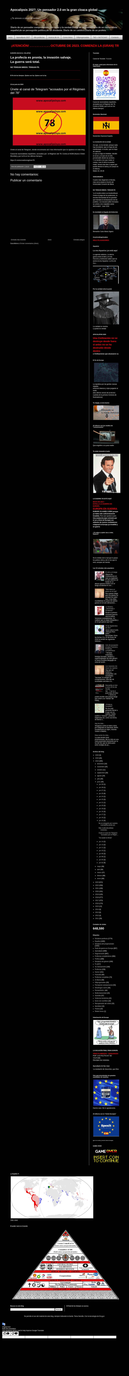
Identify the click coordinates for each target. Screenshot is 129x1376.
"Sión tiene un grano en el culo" (111, 590)
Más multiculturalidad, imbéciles (106, 829)
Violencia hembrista (101, 998)
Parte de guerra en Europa (104, 948)
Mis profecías (39, 37)
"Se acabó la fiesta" (105, 838)
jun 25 (101, 793)
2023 (97, 882)
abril (98, 869)
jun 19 (101, 808)
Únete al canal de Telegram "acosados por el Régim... (108, 834)
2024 (97, 761)
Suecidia (98, 996)
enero (99, 878)
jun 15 (101, 820)
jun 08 (101, 857)
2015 (97, 906)
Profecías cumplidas (102, 977)
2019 (97, 894)
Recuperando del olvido (103, 1003)
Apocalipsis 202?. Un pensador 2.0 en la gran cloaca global (53, 9)
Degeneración (99, 954)
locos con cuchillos (101, 1001)
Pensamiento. (99, 990)
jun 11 (101, 848)
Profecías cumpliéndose (103, 956)
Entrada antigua (79, 240)
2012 (97, 915)
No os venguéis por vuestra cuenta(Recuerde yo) (108, 824)
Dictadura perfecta (101, 938)
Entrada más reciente (18, 240)
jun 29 (101, 784)
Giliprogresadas (82, 37)
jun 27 (101, 790)
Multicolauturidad (101, 993)
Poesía (97, 1009)
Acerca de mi (54, 37)
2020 (97, 891)
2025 (97, 758)
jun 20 (101, 805)
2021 (97, 888)
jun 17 (101, 814)
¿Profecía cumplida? (108, 705)
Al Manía (98, 980)
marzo (99, 872)
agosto (99, 776)
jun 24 (101, 796)
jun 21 (101, 802)
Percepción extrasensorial (104, 985)
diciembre (100, 764)
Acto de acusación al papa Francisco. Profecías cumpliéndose (111, 648)
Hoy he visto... (100, 723)
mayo (99, 866)
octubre (100, 770)
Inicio (10, 37)
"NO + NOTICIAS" (100, 37)
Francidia (98, 975)
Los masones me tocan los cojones (111, 667)
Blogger (101, 1316)
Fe (96, 964)
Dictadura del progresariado (104, 944)
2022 (97, 885)
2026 (97, 755)
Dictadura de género (102, 961)
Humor (97, 972)
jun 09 (101, 854)
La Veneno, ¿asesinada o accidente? (110, 608)
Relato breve (99, 1011)
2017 (97, 900)
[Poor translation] (14, 1333)
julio (98, 779)
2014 (97, 909)
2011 (97, 918)
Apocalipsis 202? (23, 37)
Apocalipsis (99, 951)
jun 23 (101, 799)
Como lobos (68, 37)
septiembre (101, 773)
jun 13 (101, 845)
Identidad (98, 1006)
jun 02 (101, 863)
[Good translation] (6, 1333)
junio (99, 782)
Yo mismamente (100, 967)
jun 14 (101, 841)
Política (97, 959)
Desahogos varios (101, 988)
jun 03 (101, 860)
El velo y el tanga (111, 572)
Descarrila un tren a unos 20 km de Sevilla (111, 687)
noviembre (101, 767)
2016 (97, 903)
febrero (99, 875)
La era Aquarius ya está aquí (105, 251)
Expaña (97, 941)
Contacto (115, 37)
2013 (97, 912)
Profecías (98, 969)
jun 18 (101, 811)
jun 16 (101, 817)
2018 (97, 897)
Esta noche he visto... (102, 735)
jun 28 (101, 787)
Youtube (109, 59)
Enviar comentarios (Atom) (29, 243)
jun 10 (101, 850)
